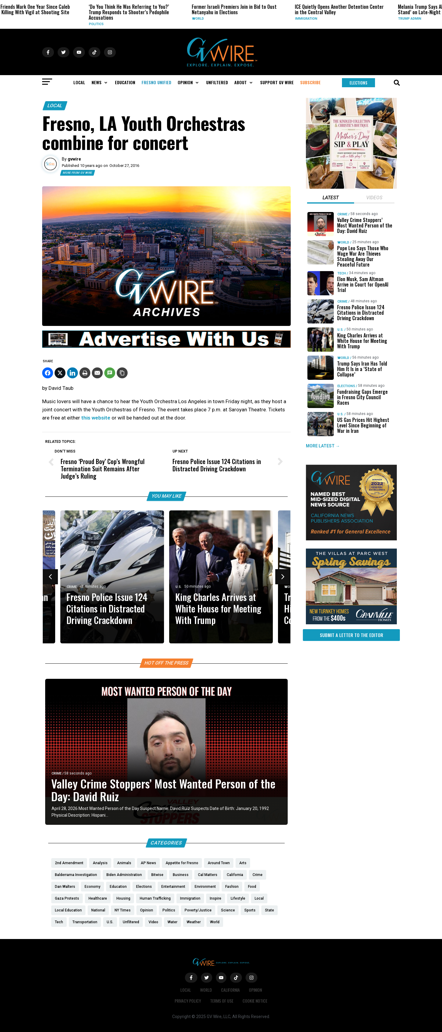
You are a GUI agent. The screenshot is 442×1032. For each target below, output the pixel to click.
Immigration (344, 19)
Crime (72, 587)
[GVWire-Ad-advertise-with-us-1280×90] (166, 346)
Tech (341, 273)
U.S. (179, 587)
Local (28, 19)
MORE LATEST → (323, 445)
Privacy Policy (188, 1000)
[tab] (330, 198)
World (235, 19)
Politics (133, 24)
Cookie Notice (255, 1000)
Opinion (255, 990)
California (230, 990)
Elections (346, 386)
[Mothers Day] (351, 187)
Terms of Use (221, 1000)
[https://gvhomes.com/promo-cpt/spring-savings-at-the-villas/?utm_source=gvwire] (351, 622)
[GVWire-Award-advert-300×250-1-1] (351, 538)
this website (96, 418)
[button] (100, 82)
